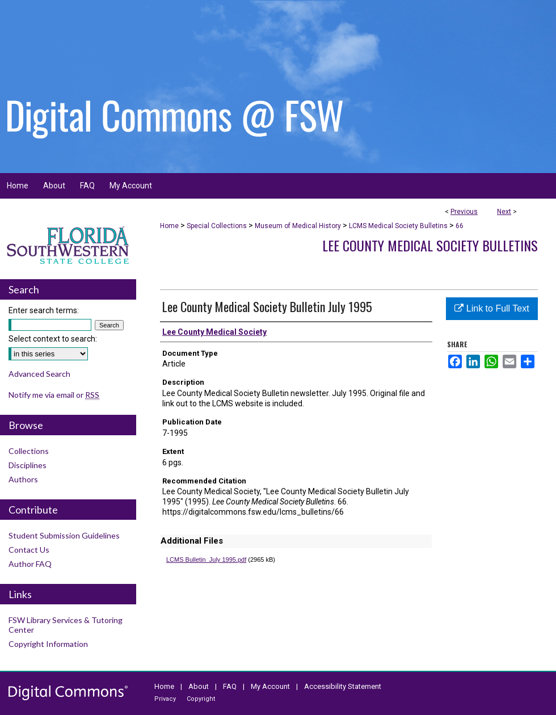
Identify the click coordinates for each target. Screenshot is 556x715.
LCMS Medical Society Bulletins (398, 226)
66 (460, 226)
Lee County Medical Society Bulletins (430, 245)
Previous (464, 212)
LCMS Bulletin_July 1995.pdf (206, 559)
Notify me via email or (54, 394)
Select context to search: (53, 338)
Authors (23, 479)
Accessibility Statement (342, 686)
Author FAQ (30, 564)
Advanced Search (39, 373)
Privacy (165, 699)
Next (504, 212)
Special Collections (217, 226)
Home (169, 226)
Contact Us (29, 549)
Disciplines (28, 465)
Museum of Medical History (298, 226)
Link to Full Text (491, 308)
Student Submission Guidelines (64, 535)
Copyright (201, 699)
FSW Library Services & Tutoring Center (66, 624)
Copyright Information (48, 644)
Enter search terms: (44, 310)
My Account (270, 686)
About (198, 686)
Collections (29, 451)
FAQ (230, 686)
